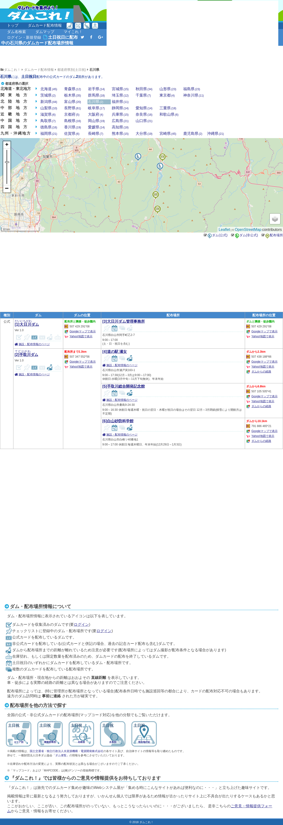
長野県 (72, 108)
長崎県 (95, 133)
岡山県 (96, 121)
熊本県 (120, 133)
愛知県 (144, 108)
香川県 (72, 127)
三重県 (167, 108)
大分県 (144, 133)
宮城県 (120, 89)
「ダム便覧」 (60, 755)
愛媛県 (96, 127)
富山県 (72, 102)
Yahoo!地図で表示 (81, 336)
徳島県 (48, 127)
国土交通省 (37, 751)
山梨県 (48, 108)
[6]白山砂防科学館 (117, 421)
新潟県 (48, 102)
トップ (12, 25)
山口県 (144, 121)
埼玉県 (120, 95)
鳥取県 (48, 121)
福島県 (191, 89)
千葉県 (143, 95)
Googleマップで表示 (83, 331)
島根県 (72, 121)
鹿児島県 (192, 133)
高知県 (120, 127)
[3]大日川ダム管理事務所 (123, 321)
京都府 (71, 114)
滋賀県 (48, 114)
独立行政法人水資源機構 (62, 751)
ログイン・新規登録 (24, 37)
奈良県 (144, 114)
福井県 (120, 102)
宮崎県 (167, 133)
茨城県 (48, 95)
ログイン (81, 624)
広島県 (120, 121)
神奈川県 (193, 95)
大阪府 (95, 114)
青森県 (72, 89)
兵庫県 (120, 114)
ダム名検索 (16, 32)
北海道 (48, 89)
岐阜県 (96, 108)
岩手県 (96, 89)
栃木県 (72, 95)
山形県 (167, 89)
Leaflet (224, 230)
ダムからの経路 (261, 371)
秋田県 (144, 89)
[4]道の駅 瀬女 (114, 352)
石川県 (94, 70)
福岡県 (48, 133)
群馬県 (96, 95)
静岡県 (120, 108)
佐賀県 (71, 133)
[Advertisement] (149, 33)
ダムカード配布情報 (45, 25)
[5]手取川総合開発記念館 (123, 386)
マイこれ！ (73, 32)
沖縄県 (215, 133)
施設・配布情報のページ (34, 344)
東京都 (167, 95)
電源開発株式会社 (92, 751)
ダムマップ (44, 32)
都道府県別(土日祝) (71, 70)
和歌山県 (169, 114)
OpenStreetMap (248, 230)
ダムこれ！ (12, 70)
